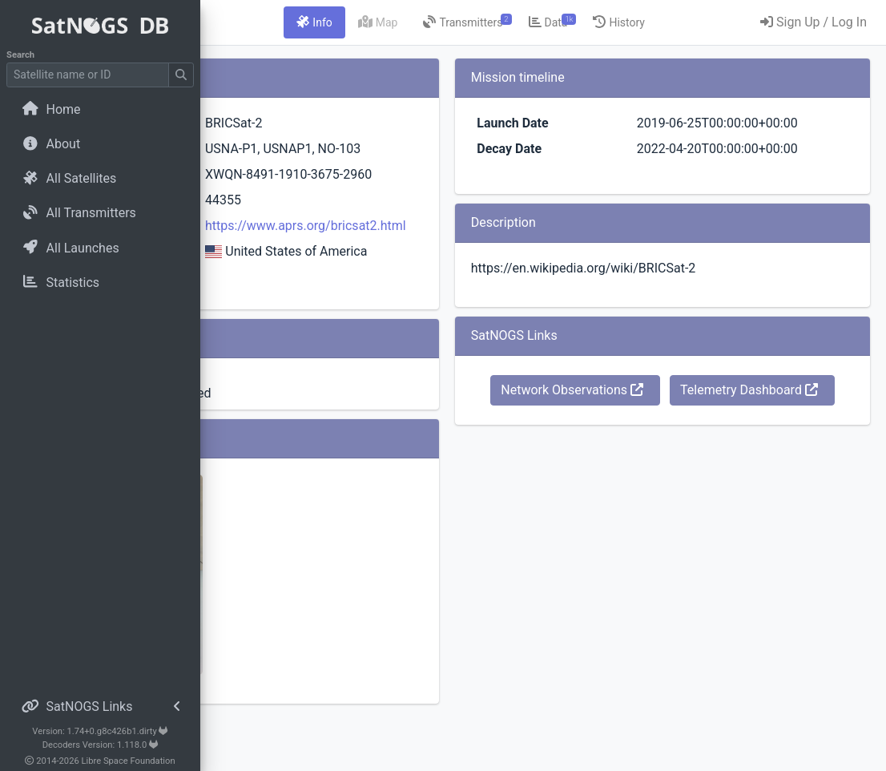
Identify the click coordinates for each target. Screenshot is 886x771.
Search (20, 55)
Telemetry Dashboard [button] (709, 465)
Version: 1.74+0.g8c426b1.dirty (99, 731)
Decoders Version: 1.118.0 (100, 745)
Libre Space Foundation (128, 761)
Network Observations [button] (709, 428)
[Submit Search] (181, 75)
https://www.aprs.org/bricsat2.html (463, 264)
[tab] (423, 22)
